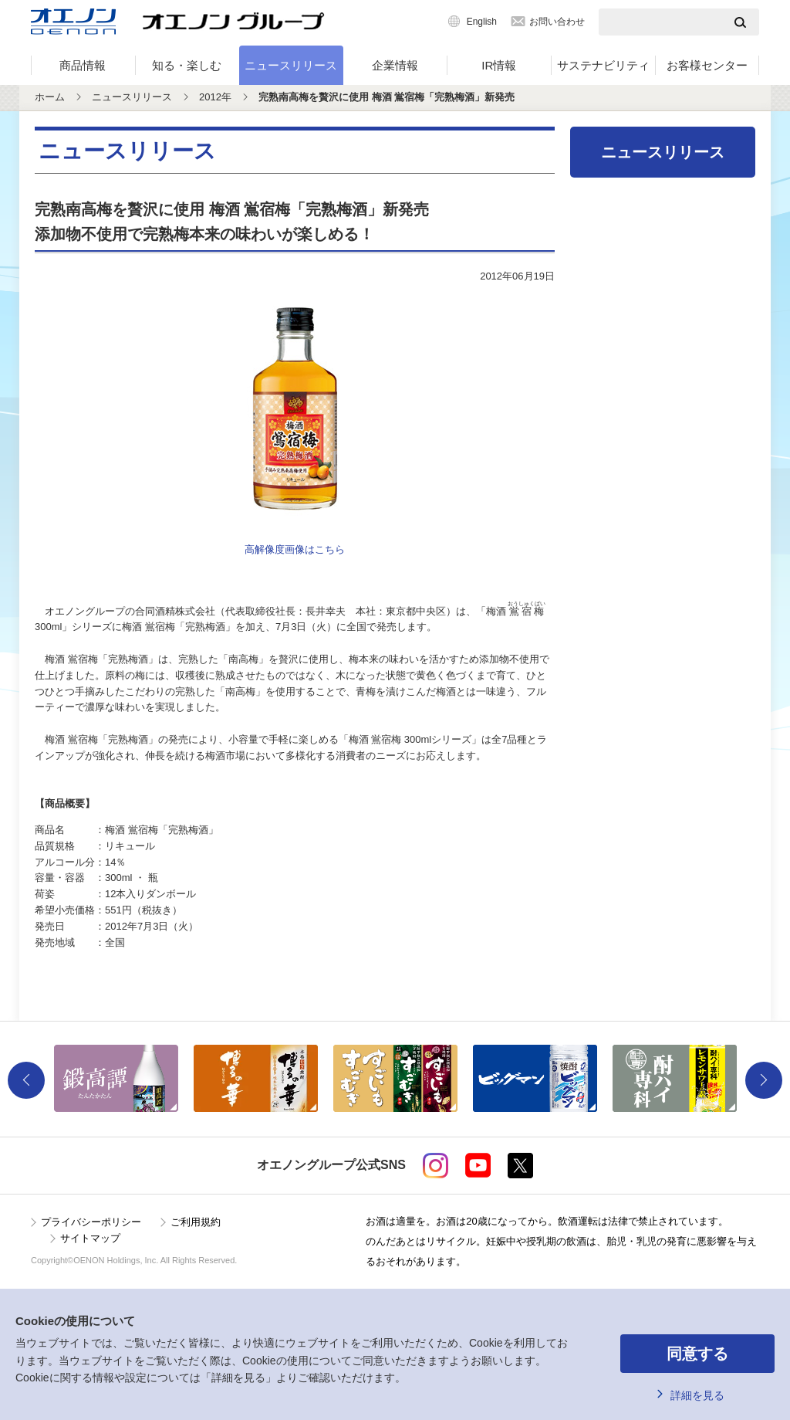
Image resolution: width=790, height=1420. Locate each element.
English (482, 21)
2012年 (215, 97)
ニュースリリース (291, 65)
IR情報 (498, 65)
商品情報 (82, 65)
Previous (26, 1080)
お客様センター (707, 65)
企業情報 (395, 65)
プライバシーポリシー (91, 1222)
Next (763, 1080)
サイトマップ (90, 1238)
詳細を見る (697, 1395)
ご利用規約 (195, 1222)
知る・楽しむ (186, 65)
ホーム (50, 97)
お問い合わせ (557, 21)
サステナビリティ (603, 65)
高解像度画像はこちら (295, 549)
